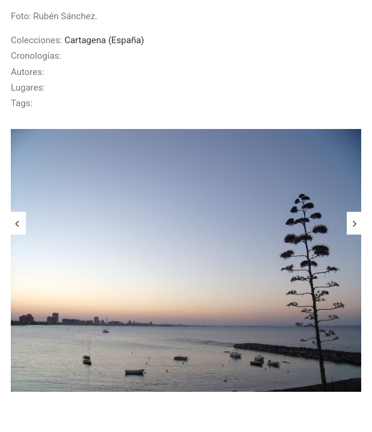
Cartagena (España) (104, 40)
